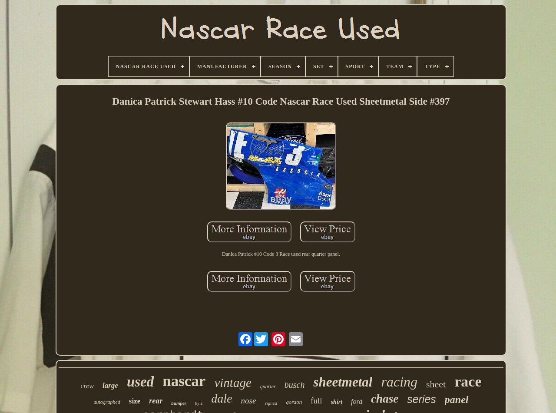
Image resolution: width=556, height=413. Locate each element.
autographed (107, 402)
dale (221, 398)
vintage (232, 383)
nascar (183, 381)
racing (399, 382)
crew (87, 386)
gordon (294, 402)
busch (295, 385)
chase (384, 398)
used (140, 382)
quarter (268, 386)
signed (271, 403)
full (316, 400)
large (110, 385)
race (467, 381)
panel (457, 399)
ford (356, 401)
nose (248, 400)
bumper (178, 403)
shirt (336, 402)
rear (155, 400)
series (421, 399)
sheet (436, 384)
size (134, 401)
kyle (198, 403)
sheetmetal (342, 382)
